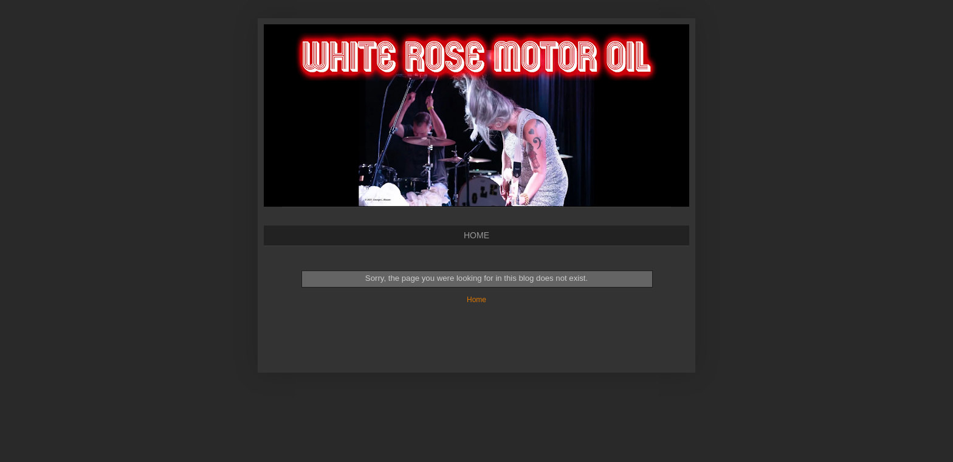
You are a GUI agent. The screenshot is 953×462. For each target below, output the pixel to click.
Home (476, 299)
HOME (476, 235)
